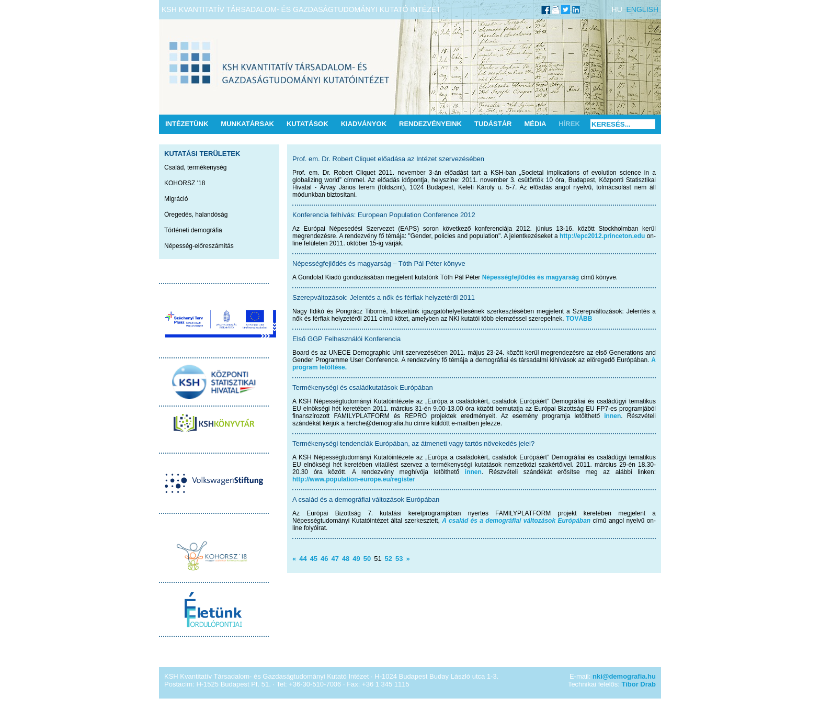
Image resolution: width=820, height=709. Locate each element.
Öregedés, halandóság (195, 214)
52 (388, 558)
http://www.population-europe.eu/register (353, 479)
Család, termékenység (195, 167)
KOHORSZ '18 (184, 183)
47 (334, 558)
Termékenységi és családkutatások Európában (362, 387)
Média (535, 124)
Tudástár (493, 124)
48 (345, 558)
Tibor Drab (639, 684)
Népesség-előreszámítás (199, 246)
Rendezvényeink (430, 124)
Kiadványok (363, 124)
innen (612, 416)
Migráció (176, 198)
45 (313, 558)
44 (302, 558)
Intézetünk (186, 124)
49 (356, 558)
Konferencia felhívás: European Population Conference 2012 (383, 215)
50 (367, 558)
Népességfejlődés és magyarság (530, 277)
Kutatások (307, 124)
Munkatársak (247, 124)
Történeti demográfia (193, 230)
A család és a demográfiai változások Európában (365, 499)
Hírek (569, 124)
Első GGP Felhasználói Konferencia (346, 339)
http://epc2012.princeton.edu (602, 236)
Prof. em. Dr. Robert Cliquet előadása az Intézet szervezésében (388, 159)
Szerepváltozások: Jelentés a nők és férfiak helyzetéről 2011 (383, 297)
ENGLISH (642, 9)
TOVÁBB (579, 318)
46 (324, 558)
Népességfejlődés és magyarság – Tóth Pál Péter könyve (378, 263)
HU (617, 9)
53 (399, 558)
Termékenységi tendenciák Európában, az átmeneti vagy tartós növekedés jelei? (413, 443)
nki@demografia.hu (624, 676)
